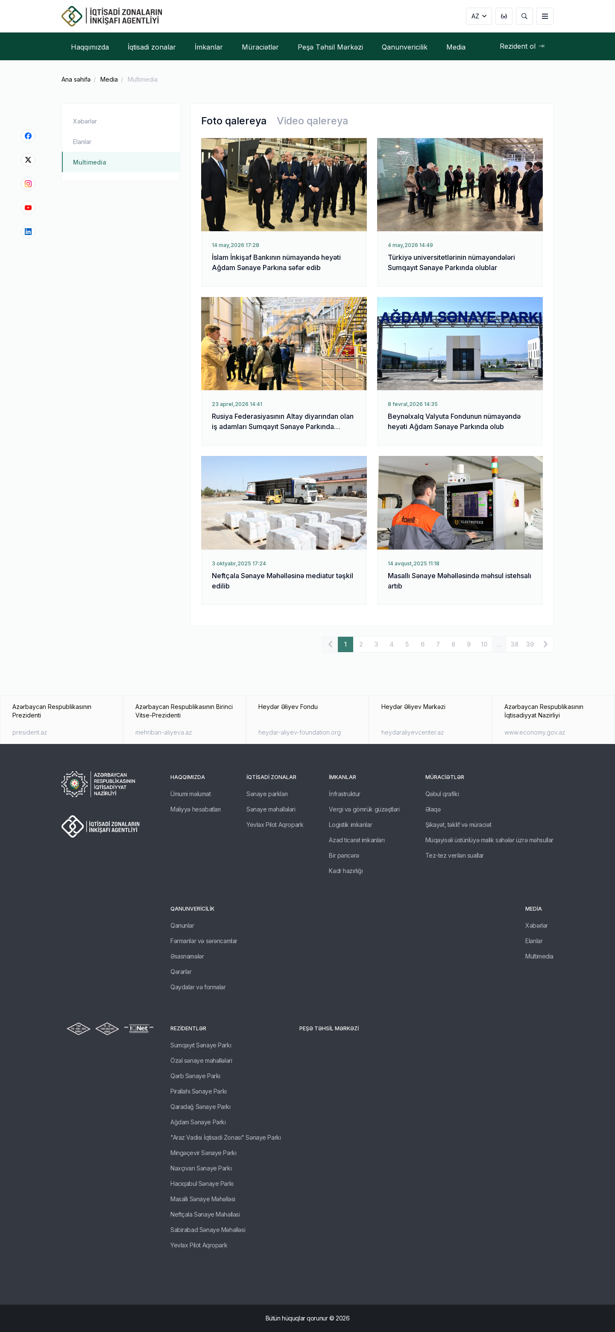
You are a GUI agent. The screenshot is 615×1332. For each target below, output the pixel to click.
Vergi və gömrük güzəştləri (364, 809)
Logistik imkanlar (350, 824)
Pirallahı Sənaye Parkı (198, 1091)
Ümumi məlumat (190, 793)
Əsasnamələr (187, 956)
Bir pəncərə (344, 855)
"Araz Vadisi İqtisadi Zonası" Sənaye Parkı (225, 1137)
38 (514, 644)
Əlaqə (433, 809)
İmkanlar (342, 777)
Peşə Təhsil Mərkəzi (329, 1028)
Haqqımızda (187, 777)
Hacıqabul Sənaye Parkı (202, 1183)
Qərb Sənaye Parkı (195, 1075)
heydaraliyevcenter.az (412, 732)
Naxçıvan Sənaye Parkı (200, 1168)
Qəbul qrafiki (442, 793)
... (499, 644)
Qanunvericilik (192, 909)
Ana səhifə (76, 79)
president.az (29, 732)
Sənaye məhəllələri (270, 809)
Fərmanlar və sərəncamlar (203, 940)
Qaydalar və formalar (198, 987)
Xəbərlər (85, 121)
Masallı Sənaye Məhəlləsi (202, 1199)
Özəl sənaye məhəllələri (201, 1060)
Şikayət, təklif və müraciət (458, 824)
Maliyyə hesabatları (195, 809)
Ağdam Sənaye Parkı (198, 1122)
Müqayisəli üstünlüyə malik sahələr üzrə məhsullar (489, 840)
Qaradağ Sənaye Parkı (200, 1106)
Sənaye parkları (267, 793)
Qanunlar (182, 925)
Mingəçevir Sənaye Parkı (203, 1152)
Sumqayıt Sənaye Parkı (200, 1045)
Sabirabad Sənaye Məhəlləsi (207, 1229)
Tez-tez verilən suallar (454, 855)
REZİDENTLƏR (188, 1028)
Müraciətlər (444, 777)
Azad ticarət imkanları (356, 840)
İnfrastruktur (344, 793)
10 (484, 644)
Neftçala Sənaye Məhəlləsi (205, 1214)
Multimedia (143, 79)
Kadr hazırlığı (346, 870)
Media (109, 79)
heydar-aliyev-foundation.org (299, 732)
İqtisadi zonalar (271, 777)
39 (530, 644)
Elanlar (82, 141)
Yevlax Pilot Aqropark (274, 824)
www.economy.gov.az (534, 732)
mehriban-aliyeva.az (163, 732)
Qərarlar (181, 971)
